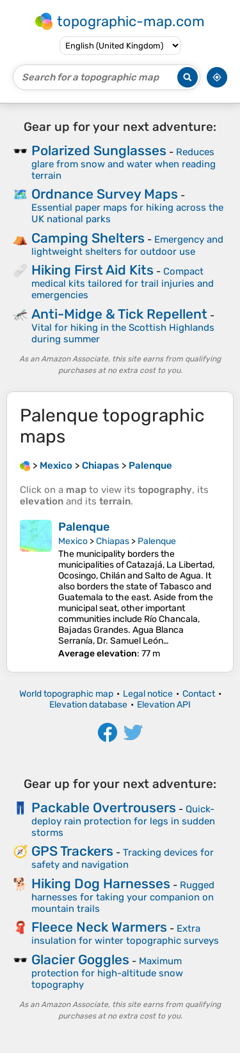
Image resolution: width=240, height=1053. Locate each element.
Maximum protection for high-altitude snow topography (107, 972)
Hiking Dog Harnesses (100, 883)
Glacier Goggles (80, 959)
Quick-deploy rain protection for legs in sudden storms (123, 820)
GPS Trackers (72, 851)
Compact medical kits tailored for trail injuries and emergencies (122, 283)
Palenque (83, 527)
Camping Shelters (88, 238)
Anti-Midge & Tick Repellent (119, 314)
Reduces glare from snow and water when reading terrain (123, 163)
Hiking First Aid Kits (92, 270)
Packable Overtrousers (103, 807)
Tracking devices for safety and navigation (122, 858)
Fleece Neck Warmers (99, 927)
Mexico (73, 541)
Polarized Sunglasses (98, 150)
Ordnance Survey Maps (104, 194)
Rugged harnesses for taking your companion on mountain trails (122, 896)
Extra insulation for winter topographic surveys (125, 934)
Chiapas (112, 541)
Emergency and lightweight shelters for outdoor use (127, 245)
